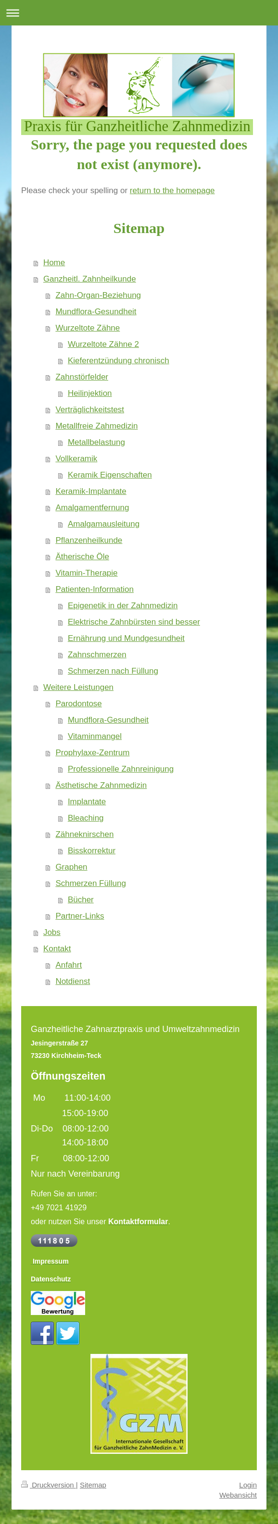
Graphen (71, 867)
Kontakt (57, 948)
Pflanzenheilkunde (88, 540)
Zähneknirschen (84, 834)
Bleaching (86, 818)
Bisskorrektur (91, 850)
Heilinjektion (90, 393)
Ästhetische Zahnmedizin (101, 785)
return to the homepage (172, 190)
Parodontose (78, 703)
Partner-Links (79, 916)
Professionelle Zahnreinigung (121, 769)
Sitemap (93, 1485)
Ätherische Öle (82, 556)
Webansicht (238, 1495)
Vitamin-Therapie (86, 573)
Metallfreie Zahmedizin (96, 425)
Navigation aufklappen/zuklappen (139, 12)
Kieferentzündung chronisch (118, 360)
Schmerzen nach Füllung (113, 671)
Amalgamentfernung (92, 507)
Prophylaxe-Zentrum (92, 752)
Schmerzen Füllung (90, 883)
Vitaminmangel (95, 736)
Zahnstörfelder (81, 376)
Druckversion (48, 1485)
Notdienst (72, 981)
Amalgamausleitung (103, 523)
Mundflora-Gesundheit (95, 311)
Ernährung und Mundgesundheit (126, 638)
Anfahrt (68, 965)
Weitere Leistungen (78, 687)
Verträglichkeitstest (89, 409)
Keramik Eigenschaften (110, 474)
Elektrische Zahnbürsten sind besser (134, 622)
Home (54, 262)
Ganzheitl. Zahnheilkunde (89, 278)
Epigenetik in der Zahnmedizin (123, 605)
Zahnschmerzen (97, 654)
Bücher (81, 899)
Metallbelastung (96, 442)
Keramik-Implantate (90, 491)
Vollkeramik (76, 458)
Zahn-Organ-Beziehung (98, 295)
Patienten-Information (94, 589)
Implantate (87, 801)
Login (248, 1485)
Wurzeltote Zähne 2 (103, 344)
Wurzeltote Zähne (87, 327)
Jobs (52, 932)
